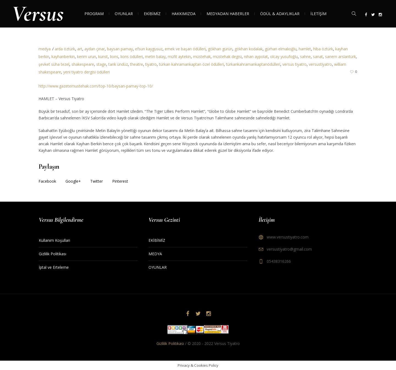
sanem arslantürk (340, 56)
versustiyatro (320, 64)
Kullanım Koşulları (54, 240)
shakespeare (83, 64)
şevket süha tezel (53, 64)
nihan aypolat (256, 56)
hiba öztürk (323, 48)
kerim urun (86, 56)
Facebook (47, 181)
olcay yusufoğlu (284, 56)
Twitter (96, 181)
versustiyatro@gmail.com (289, 249)
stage (101, 64)
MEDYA (155, 253)
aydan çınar (94, 48)
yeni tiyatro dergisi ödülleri (86, 72)
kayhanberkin (63, 56)
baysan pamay (120, 48)
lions (114, 56)
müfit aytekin (179, 56)
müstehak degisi (227, 56)
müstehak (202, 56)
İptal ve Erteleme (54, 267)
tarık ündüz (118, 64)
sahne (305, 56)
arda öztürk (65, 48)
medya (44, 48)
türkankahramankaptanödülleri (253, 64)
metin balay (155, 56)
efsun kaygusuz (149, 48)
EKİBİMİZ (156, 240)
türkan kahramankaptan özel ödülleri (191, 64)
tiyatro (151, 64)
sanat (318, 56)
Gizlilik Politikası (52, 253)
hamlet (305, 48)
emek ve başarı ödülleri (185, 48)
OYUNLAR (157, 267)
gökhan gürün (220, 48)
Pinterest (120, 181)
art (79, 48)
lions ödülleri (131, 56)
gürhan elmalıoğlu (280, 48)
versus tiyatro (294, 64)
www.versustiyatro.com (288, 237)
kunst (103, 56)
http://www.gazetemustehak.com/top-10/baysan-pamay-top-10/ (95, 86)
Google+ (73, 181)
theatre (136, 64)
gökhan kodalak (249, 48)
